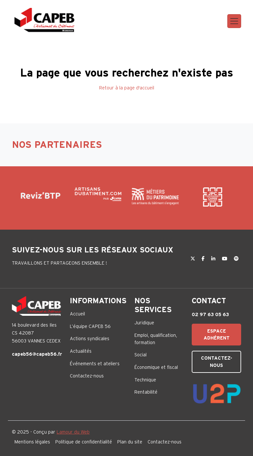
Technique (145, 379)
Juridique (144, 322)
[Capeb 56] (45, 20)
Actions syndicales (89, 338)
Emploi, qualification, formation (155, 339)
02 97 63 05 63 (210, 314)
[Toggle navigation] (234, 21)
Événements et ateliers (95, 363)
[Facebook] (204, 258)
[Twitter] (193, 258)
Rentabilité (145, 392)
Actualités (81, 351)
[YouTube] (225, 258)
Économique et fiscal (156, 367)
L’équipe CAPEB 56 (90, 326)
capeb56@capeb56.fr (37, 354)
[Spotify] (236, 258)
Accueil (77, 313)
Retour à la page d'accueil (126, 87)
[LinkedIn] (214, 258)
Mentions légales (32, 441)
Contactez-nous (87, 375)
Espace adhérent (217, 334)
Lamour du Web (73, 432)
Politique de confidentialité (83, 441)
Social (140, 354)
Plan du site (129, 441)
